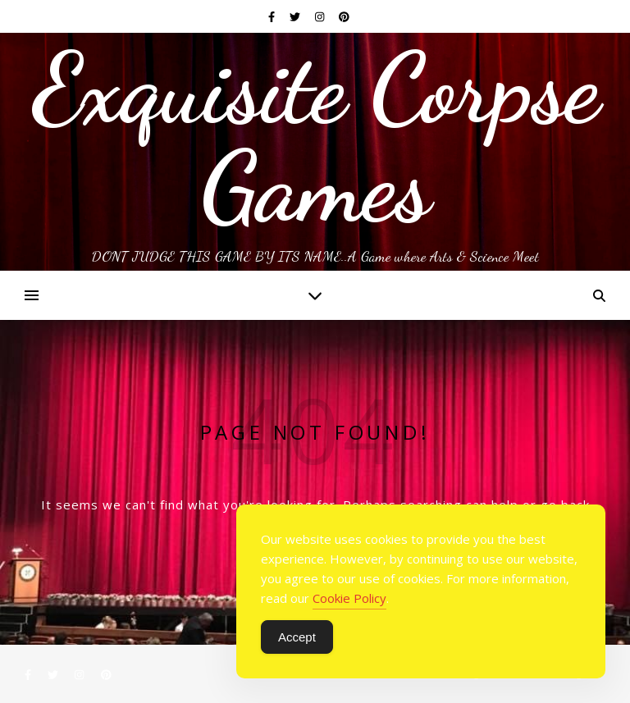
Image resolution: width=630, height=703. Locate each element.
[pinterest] (344, 16)
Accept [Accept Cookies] (297, 637)
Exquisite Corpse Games (315, 137)
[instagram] (320, 16)
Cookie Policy (349, 598)
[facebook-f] (272, 16)
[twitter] (296, 16)
